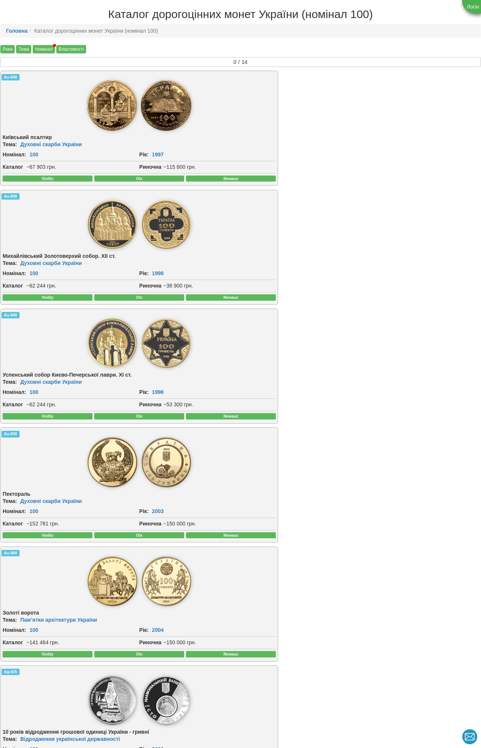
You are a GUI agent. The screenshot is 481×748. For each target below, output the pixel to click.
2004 (21, 320)
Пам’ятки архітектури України (58, 301)
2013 (21, 648)
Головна (17, 31)
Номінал (44, 49)
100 (33, 157)
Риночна (14, 185)
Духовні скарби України (51, 147)
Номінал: (14, 156)
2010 (264, 488)
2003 (386, 165)
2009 (21, 488)
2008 (386, 320)
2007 (264, 320)
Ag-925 (132, 232)
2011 (386, 493)
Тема (23, 49)
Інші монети (400, 301)
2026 (386, 656)
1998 (142, 170)
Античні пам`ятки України (175, 469)
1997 (21, 165)
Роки (7, 49)
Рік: (7, 165)
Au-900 (10, 77)
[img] (30, 106)
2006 (142, 330)
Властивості (71, 49)
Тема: (10, 146)
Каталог (13, 177)
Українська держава (411, 637)
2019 (203, 653)
